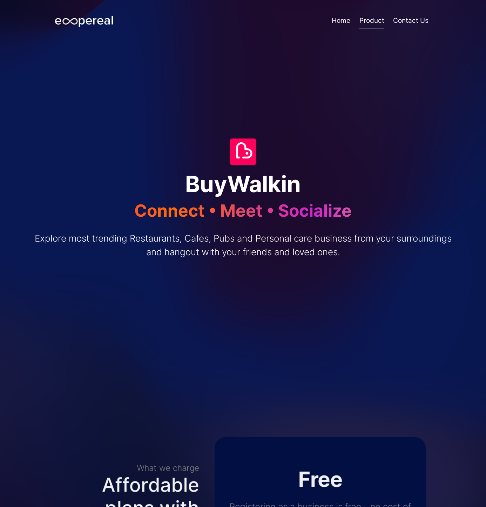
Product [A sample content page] (371, 20)
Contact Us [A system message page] (410, 20)
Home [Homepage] (341, 20)
